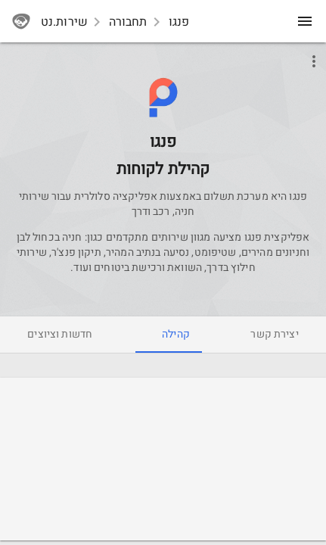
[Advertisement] (163, 461)
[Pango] (163, 132)
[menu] (305, 21)
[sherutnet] (21, 21)
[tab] (274, 334)
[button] (163, 97)
